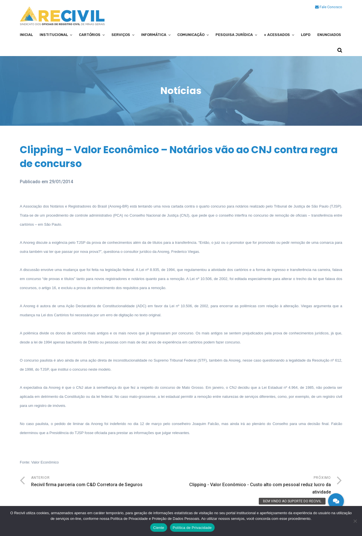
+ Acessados (277, 35)
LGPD (306, 35)
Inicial (26, 35)
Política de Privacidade (192, 528)
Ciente (158, 528)
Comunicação (190, 35)
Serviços (120, 35)
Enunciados (329, 35)
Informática (153, 35)
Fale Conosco (328, 7)
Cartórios (89, 35)
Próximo (256, 486)
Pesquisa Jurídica (234, 35)
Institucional (54, 35)
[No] (355, 521)
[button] (336, 501)
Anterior (106, 482)
